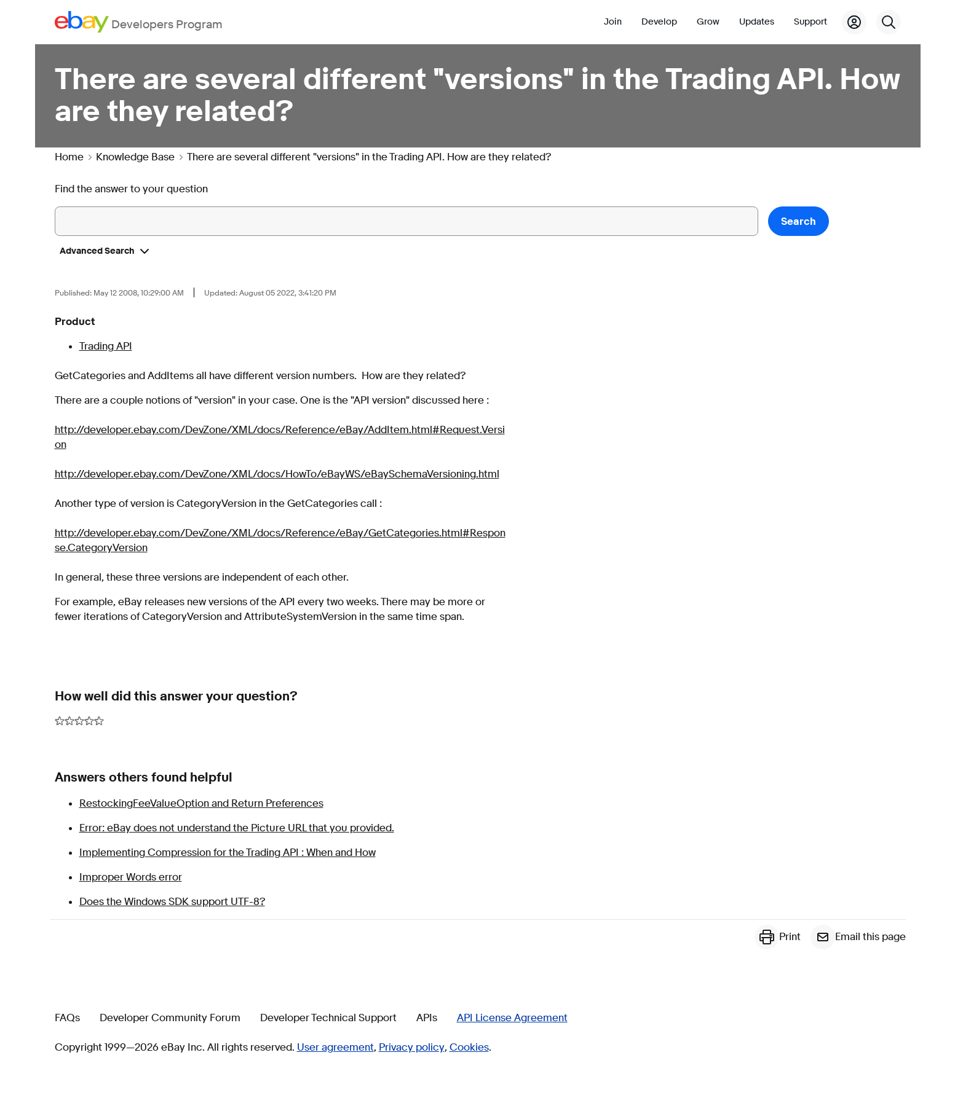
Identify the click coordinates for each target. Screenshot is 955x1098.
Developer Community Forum (170, 1018)
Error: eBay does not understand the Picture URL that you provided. (236, 828)
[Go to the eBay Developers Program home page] (139, 22)
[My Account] (854, 22)
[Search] (888, 22)
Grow (708, 22)
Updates (756, 22)
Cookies (469, 1048)
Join (613, 22)
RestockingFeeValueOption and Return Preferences (201, 803)
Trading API (105, 346)
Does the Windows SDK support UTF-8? (172, 901)
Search (798, 221)
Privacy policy (412, 1048)
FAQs (67, 1018)
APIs (426, 1018)
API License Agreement (512, 1018)
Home (69, 157)
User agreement (335, 1048)
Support (810, 22)
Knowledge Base (135, 157)
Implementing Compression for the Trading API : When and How (227, 852)
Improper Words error (130, 877)
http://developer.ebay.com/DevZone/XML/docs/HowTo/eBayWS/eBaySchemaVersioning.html (277, 474)
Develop (659, 22)
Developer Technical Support (328, 1018)
